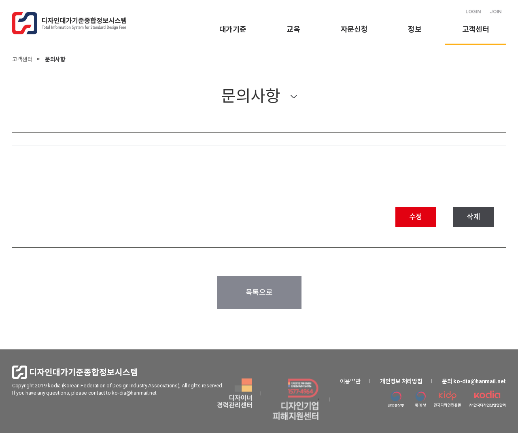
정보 (414, 29)
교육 (293, 29)
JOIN (496, 11)
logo (69, 23)
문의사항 (250, 96)
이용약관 (350, 381)
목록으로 (259, 292)
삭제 (473, 216)
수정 (415, 216)
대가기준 (232, 29)
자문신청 (354, 29)
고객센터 (475, 29)
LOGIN (473, 11)
